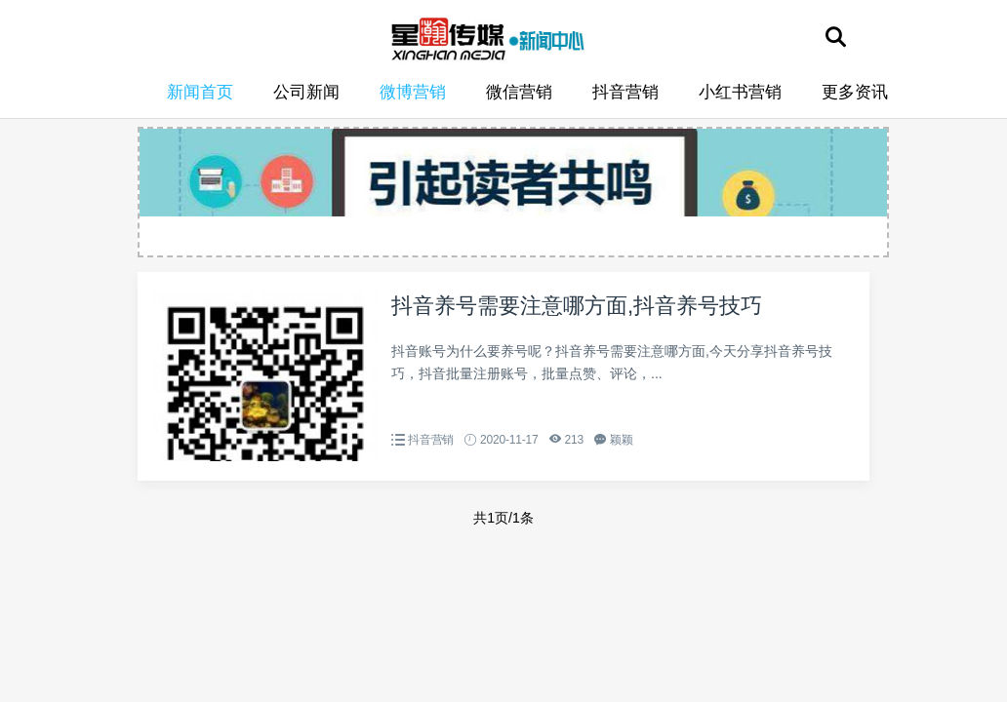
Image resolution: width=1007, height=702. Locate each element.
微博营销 (413, 92)
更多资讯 (855, 92)
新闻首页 (200, 92)
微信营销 (519, 92)
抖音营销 (625, 92)
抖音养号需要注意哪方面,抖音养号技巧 (576, 305)
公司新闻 (306, 92)
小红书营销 (740, 92)
